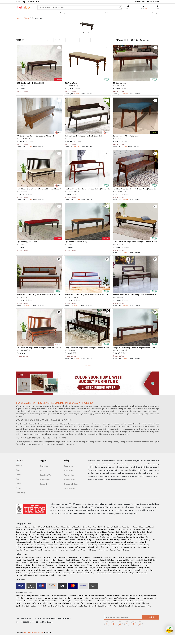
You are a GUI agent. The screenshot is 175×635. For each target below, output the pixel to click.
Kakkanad (90, 565)
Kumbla (38, 557)
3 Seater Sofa (65, 527)
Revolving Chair (129, 547)
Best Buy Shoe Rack (110, 606)
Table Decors (74, 550)
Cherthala (88, 570)
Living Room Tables (54, 529)
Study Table (31, 542)
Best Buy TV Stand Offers (75, 603)
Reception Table (142, 545)
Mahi (114, 557)
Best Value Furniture (127, 603)
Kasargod (19, 557)
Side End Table (101, 529)
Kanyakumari (61, 575)
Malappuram (120, 560)
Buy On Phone (153, 2)
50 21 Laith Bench (71, 83)
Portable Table (56, 542)
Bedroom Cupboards (138, 542)
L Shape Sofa (77, 527)
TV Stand (136, 529)
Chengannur (128, 570)
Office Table (91, 545)
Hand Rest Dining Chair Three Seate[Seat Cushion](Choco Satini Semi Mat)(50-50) (94, 189)
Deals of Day (20, 492)
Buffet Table (84, 537)
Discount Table (21, 601)
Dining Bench (120, 534)
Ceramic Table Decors (89, 550)
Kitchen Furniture (108, 532)
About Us (19, 465)
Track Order (140, 2)
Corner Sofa (111, 527)
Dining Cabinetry (47, 537)
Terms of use (68, 466)
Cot (147, 537)
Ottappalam (71, 562)
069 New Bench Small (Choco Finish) (30, 83)
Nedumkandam (72, 567)
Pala (105, 567)
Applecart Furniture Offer (116, 595)
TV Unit (128, 529)
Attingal (79, 573)
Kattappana (83, 567)
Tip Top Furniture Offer (59, 595)
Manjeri (153, 560)
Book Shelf (94, 547)
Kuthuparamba (97, 557)
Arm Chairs (149, 527)
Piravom (146, 565)
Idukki (28, 567)
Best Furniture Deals (23, 603)
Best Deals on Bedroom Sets (26, 606)
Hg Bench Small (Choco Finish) (76, 241)
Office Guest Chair (143, 547)
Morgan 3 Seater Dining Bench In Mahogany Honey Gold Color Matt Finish (139, 347)
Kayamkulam (148, 570)
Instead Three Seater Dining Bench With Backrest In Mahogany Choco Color (44, 294)
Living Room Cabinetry (117, 529)
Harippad (118, 570)
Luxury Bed (90, 539)
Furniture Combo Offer (99, 598)
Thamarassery (93, 560)
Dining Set (130, 532)
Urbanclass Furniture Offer (78, 595)
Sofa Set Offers (114, 598)
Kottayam (92, 567)
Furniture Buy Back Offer (40, 595)
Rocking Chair (138, 527)
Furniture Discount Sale (34, 598)
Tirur (17, 562)
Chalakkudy (20, 565)
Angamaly (70, 565)
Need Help (20, 2)
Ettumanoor (112, 567)
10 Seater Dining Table (75, 534)
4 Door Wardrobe (51, 545)
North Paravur (60, 565)
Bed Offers (67, 598)
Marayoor (35, 567)
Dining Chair (130, 534)
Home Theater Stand (37, 532)
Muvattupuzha (124, 565)
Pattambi (62, 562)
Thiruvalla (41, 570)
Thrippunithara (136, 565)
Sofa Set (96, 527)
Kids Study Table (43, 542)
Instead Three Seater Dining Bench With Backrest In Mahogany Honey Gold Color (94, 294)
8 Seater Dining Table (58, 534)
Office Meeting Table (40, 547)
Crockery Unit (104, 537)
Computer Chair (116, 547)
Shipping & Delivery (71, 484)
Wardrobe (118, 542)
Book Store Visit (45, 475)
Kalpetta (19, 560)
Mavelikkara (138, 570)
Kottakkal (145, 560)
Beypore (77, 560)
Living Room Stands (54, 532)
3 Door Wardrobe (37, 545)
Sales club (43, 484)
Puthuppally (132, 567)
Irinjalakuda (40, 565)
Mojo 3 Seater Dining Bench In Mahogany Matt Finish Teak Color (40, 347)
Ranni (49, 570)
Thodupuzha (60, 567)
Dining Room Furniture (93, 532)
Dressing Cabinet (108, 542)
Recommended (144, 40)
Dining (62, 13)
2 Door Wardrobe (22, 545)
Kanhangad (47, 557)
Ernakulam (49, 565)
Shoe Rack (145, 529)
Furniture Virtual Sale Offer (83, 601)
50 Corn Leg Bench (120, 83)
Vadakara (53, 560)
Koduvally (103, 560)
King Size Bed (21, 539)
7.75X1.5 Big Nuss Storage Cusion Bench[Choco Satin (36, 136)
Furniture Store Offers (102, 601)
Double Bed (45, 539)
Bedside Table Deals (126, 606)
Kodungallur (30, 565)
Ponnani (24, 562)
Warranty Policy (69, 488)
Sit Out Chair (20, 529)
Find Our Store (33, 2)
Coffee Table (66, 529)
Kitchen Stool (141, 534)
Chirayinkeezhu (141, 573)
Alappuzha (79, 570)
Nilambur (129, 560)
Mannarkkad (53, 562)
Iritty (80, 557)
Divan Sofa (87, 527)
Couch (102, 527)
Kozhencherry (69, 570)
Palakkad (44, 562)
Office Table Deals (95, 606)
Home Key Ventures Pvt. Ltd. (33, 632)
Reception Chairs (22, 550)
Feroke (84, 560)
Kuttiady (45, 560)
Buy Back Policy (69, 479)
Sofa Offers (20, 598)
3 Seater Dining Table (23, 534)
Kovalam (42, 575)
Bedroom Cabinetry (93, 542)
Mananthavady (131, 557)
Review (18, 474)
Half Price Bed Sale (38, 603)
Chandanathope (89, 573)
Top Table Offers (44, 606)
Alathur (87, 562)
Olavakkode (96, 562)
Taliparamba (72, 557)
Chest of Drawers (66, 545)
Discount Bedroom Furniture (131, 598)
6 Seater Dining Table (40, 534)
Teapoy (75, 529)
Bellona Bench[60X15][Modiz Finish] (126, 136)
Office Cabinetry (56, 547)
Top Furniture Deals (23, 595)
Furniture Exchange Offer (53, 598)
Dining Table (120, 532)
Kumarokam (122, 567)
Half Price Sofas (117, 601)
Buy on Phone (45, 479)
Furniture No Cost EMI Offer (96, 603)
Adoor (60, 570)
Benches (30, 529)
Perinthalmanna (34, 562)
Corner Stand (78, 532)
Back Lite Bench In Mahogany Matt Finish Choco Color (84, 136)
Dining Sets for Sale (58, 606)
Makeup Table (21, 542)
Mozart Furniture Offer (97, 595)
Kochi (83, 565)
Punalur (58, 573)
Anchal (72, 573)
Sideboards (94, 537)
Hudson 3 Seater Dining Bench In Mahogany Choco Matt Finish (135, 241)
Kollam (18, 573)
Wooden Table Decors (107, 550)
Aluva (77, 565)
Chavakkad (147, 562)
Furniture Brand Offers (81, 598)
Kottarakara (50, 573)
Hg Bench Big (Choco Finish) (27, 241)
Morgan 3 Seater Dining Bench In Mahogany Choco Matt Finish (87, 347)
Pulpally (140, 557)
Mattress (99, 539)
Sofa (34, 527)
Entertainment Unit (22, 532)
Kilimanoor (117, 573)
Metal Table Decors (123, 550)
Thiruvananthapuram (104, 573)
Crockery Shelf (73, 537)
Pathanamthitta (32, 570)
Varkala (124, 573)
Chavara (66, 573)
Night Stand (66, 542)
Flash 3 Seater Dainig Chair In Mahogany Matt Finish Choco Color (40, 189)
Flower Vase (64, 550)
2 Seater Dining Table (143, 532)
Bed (142, 537)
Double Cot (81, 539)
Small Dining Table (91, 534)
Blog (17, 479)
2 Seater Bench (21, 537)
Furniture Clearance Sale (56, 603)
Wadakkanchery (126, 562)
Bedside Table (138, 539)
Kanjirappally (20, 570)
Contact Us (44, 466)
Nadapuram (36, 560)
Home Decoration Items (49, 550)
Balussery (61, 560)
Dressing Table (149, 539)
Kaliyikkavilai (50, 575)
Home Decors (35, 550)
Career (18, 483)
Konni (54, 570)
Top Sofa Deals (113, 603)
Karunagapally (28, 573)
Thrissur (105, 562)
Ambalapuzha (109, 570)
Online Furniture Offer (50, 601)
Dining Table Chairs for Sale (77, 606)
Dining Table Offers (142, 603)
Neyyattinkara (32, 575)
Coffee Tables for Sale (143, 606)
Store (18, 470)
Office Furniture (79, 545)
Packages (155, 13)
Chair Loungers (40, 529)
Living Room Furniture (23, 527)
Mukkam (111, 560)
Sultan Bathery (150, 557)
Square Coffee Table (87, 529)
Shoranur (80, 562)
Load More (87, 366)
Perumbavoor (113, 565)
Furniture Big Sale (34, 601)
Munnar (43, 567)
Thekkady (51, 567)
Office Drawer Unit (82, 547)
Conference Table (128, 545)
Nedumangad (21, 575)
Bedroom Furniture (133, 537)
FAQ (41, 470)
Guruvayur (137, 562)
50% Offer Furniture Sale (134, 601)
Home (18, 18)
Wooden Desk (115, 545)
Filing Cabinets (68, 547)
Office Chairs (104, 547)
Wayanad (121, 557)
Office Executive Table (24, 547)
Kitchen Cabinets (60, 537)
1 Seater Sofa (43, 527)
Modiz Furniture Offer (134, 595)
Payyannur (63, 557)
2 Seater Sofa (54, 527)
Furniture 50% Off (149, 598)
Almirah (127, 542)
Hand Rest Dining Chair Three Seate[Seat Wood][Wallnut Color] (136, 189)
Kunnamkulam (114, 562)
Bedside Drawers (78, 542)
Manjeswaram (29, 557)
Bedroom (108, 13)
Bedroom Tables (125, 539)
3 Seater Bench (87, 33)
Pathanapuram (39, 573)
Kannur (55, 557)
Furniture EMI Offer (150, 595)
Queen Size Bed (33, 539)
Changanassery (143, 567)
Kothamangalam (101, 565)
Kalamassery (20, 567)
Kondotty (138, 560)
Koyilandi (69, 560)
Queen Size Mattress (110, 539)
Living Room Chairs (124, 527)
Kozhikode (27, 560)
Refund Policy (69, 475)
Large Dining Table (106, 534)
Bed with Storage (57, 539)
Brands (18, 488)
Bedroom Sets (70, 539)
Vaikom (99, 567)
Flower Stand (67, 532)
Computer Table (103, 545)
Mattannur (86, 557)
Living (18, 13)
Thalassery (107, 557)
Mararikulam (98, 570)
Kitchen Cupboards (118, 537)
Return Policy (68, 470)
